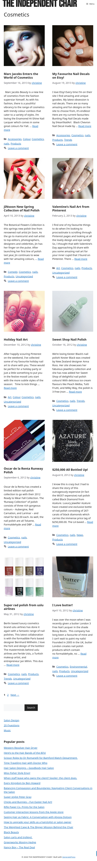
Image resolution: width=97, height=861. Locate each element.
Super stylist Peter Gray (17, 797)
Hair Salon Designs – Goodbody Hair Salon (29, 768)
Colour (26, 139)
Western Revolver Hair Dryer (20, 747)
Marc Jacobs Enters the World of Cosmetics (21, 76)
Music (7, 730)
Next (14, 695)
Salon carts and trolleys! (18, 837)
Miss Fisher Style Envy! (17, 773)
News (80, 535)
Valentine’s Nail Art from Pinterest (70, 208)
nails (6, 143)
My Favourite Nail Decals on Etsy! (71, 76)
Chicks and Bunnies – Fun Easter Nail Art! (28, 802)
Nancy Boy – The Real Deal (19, 847)
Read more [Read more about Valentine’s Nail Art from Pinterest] (80, 259)
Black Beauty (11, 832)
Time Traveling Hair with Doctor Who (25, 763)
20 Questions (11, 725)
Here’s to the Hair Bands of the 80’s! (25, 753)
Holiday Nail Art (16, 339)
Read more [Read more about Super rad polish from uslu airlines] (12, 665)
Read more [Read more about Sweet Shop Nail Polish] (75, 391)
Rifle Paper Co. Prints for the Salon (24, 807)
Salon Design (11, 720)
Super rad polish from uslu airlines (23, 607)
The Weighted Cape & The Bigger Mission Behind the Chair (38, 827)
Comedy (12, 272)
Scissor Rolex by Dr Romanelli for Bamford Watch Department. (41, 758)
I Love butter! (62, 605)
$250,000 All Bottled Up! (70, 469)
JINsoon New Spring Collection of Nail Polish (22, 208)
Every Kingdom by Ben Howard (22, 783)
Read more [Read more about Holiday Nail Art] (10, 388)
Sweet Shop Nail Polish (69, 339)
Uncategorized (24, 276)
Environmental (78, 666)
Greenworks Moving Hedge (20, 842)
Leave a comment (18, 148)
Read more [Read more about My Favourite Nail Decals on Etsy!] (84, 126)
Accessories (15, 139)
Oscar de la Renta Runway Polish (23, 470)
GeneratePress (68, 857)
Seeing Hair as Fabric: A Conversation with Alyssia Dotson (38, 817)
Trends (68, 140)
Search (31, 707)
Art (58, 268)
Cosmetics (38, 139)
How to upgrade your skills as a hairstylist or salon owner (37, 822)
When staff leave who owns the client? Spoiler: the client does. (40, 778)
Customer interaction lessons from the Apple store (34, 812)
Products (16, 143)
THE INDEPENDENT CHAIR (40, 4)
